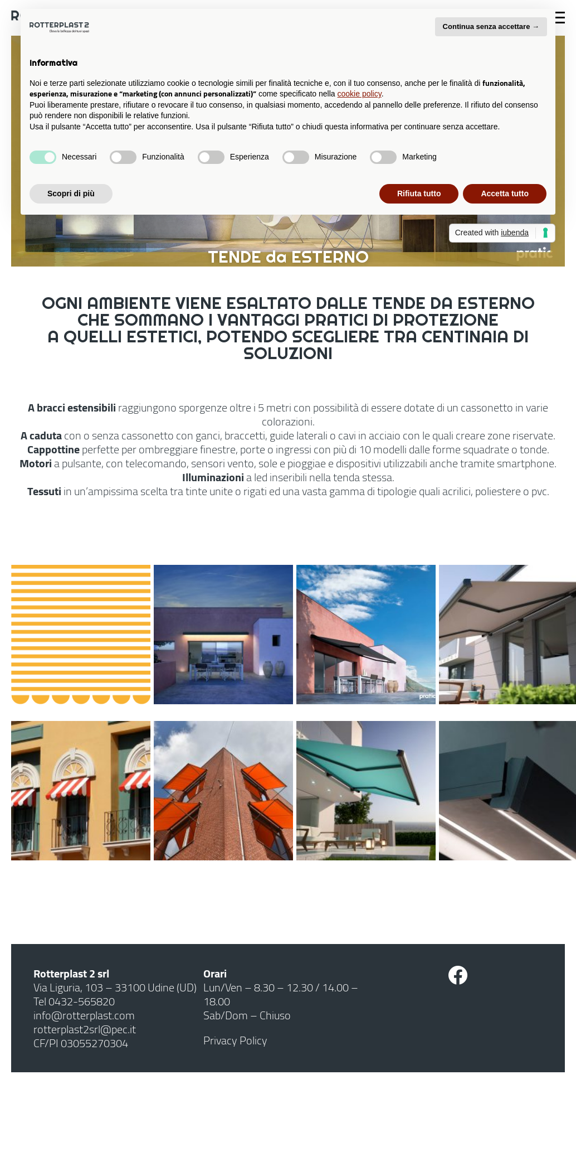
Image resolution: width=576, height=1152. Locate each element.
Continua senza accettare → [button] (491, 26)
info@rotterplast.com (84, 1015)
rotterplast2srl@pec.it (84, 1029)
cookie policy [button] (360, 93)
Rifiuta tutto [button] (419, 193)
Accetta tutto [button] (505, 193)
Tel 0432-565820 (74, 1001)
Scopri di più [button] (71, 193)
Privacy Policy (235, 1040)
